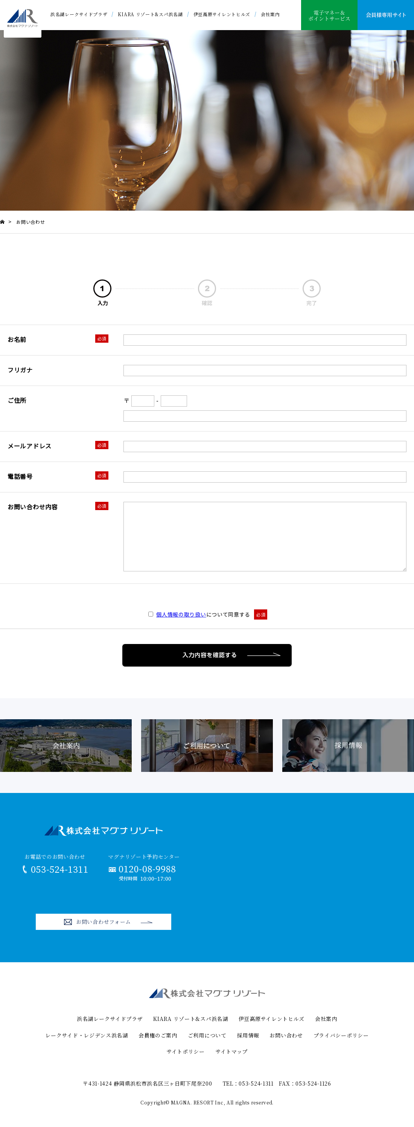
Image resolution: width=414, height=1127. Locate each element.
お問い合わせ (286, 1035)
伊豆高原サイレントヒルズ (221, 14)
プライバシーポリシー (341, 1035)
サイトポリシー (185, 1051)
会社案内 (270, 14)
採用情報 (248, 1035)
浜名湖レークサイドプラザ (78, 14)
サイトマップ (231, 1051)
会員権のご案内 (158, 1035)
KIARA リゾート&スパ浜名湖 (150, 14)
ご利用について (207, 1035)
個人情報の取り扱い (181, 614)
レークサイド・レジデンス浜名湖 (86, 1035)
